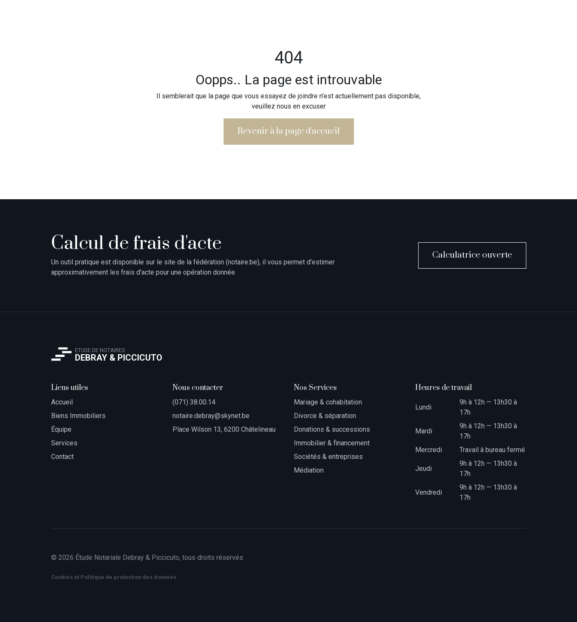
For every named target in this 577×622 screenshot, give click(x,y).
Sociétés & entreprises (328, 457)
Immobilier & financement (332, 443)
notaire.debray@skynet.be (211, 416)
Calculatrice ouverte (472, 255)
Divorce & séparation (325, 416)
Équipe (61, 429)
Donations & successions (332, 429)
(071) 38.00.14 (193, 402)
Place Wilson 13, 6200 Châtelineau (224, 429)
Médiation (309, 470)
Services (64, 443)
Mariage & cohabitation (328, 402)
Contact (62, 457)
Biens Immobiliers (78, 416)
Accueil (62, 402)
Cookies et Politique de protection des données (113, 577)
